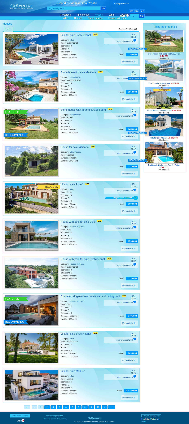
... (66, 407)
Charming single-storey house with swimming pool (90, 296)
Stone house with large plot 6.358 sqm (83, 109)
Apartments (83, 14)
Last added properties (54, 416)
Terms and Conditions (20, 416)
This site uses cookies (151, 416)
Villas (65, 18)
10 (98, 407)
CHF (142, 11)
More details (129, 62)
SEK (137, 11)
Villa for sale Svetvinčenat (76, 35)
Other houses (75, 152)
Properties (65, 14)
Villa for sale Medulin (73, 371)
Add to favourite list (126, 41)
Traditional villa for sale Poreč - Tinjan (164, 165)
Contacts (124, 14)
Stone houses (95, 18)
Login (143, 421)
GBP (131, 11)
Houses (99, 14)
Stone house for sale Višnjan (159, 110)
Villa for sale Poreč (72, 184)
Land (111, 14)
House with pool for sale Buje (78, 221)
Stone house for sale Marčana (78, 72)
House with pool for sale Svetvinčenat (83, 259)
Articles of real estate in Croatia (55, 419)
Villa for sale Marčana (159, 138)
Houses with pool (117, 18)
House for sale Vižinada (75, 147)
